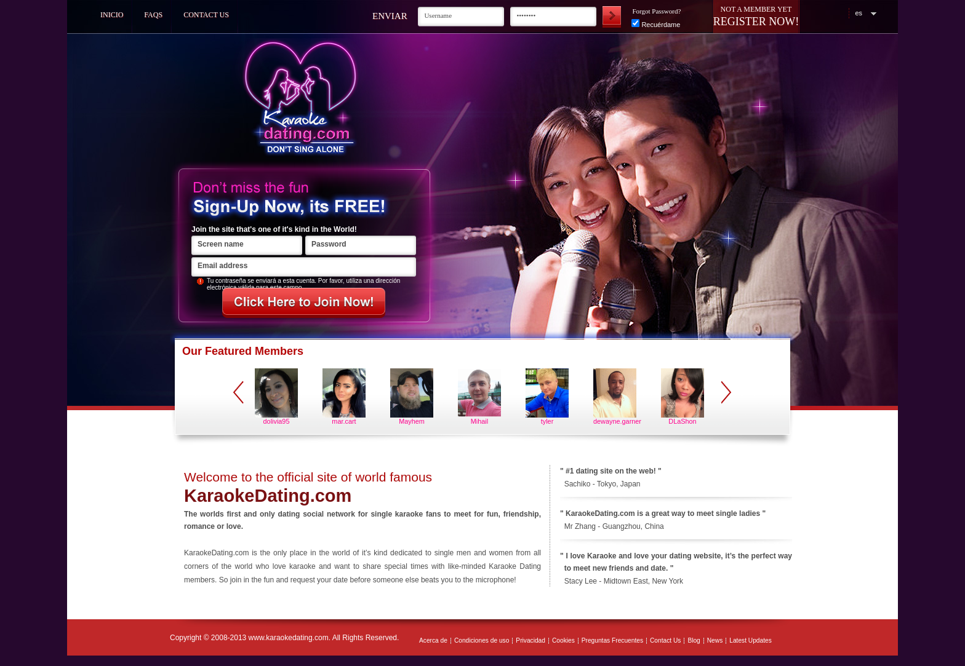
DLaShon (682, 421)
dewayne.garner (614, 421)
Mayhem (412, 421)
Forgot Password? (656, 11)
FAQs (153, 14)
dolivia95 (276, 421)
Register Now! (756, 21)
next (726, 392)
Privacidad (530, 640)
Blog (693, 640)
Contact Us (206, 14)
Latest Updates (750, 640)
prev (238, 392)
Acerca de (433, 640)
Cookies (563, 640)
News (715, 640)
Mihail (479, 421)
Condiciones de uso (481, 640)
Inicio (111, 14)
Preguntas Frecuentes (612, 640)
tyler (547, 421)
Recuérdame (655, 24)
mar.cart (344, 421)
